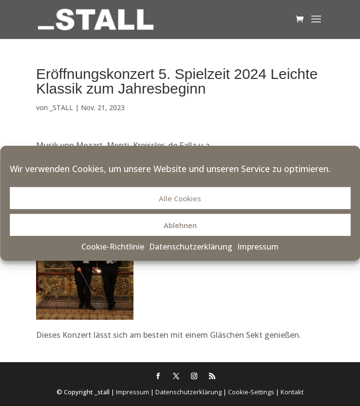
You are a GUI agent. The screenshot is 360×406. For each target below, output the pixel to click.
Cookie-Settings (251, 391)
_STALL (61, 107)
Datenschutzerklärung (190, 246)
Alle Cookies (180, 198)
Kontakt (292, 391)
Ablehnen (180, 225)
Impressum (258, 246)
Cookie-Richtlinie (112, 246)
